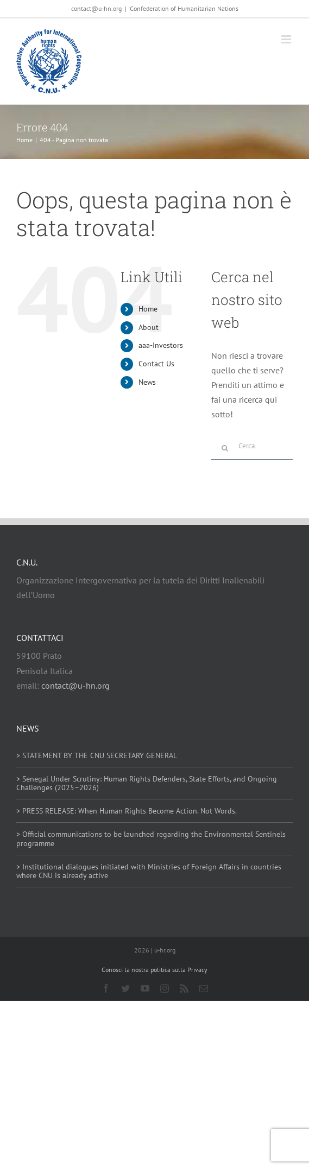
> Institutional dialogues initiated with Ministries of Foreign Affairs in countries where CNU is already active (148, 871)
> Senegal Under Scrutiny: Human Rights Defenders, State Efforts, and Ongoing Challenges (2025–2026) (146, 783)
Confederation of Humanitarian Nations (184, 8)
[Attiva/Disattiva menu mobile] (287, 39)
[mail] (203, 988)
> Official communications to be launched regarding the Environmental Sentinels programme (151, 838)
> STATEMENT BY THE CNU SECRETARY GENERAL (96, 755)
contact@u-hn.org (75, 685)
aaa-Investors (160, 345)
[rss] (184, 988)
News (147, 382)
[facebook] (106, 988)
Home (147, 309)
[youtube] (145, 988)
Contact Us (156, 364)
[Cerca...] (252, 446)
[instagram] (164, 988)
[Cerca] (224, 448)
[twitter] (125, 988)
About (148, 327)
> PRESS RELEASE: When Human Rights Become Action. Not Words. (126, 811)
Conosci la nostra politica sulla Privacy (154, 969)
